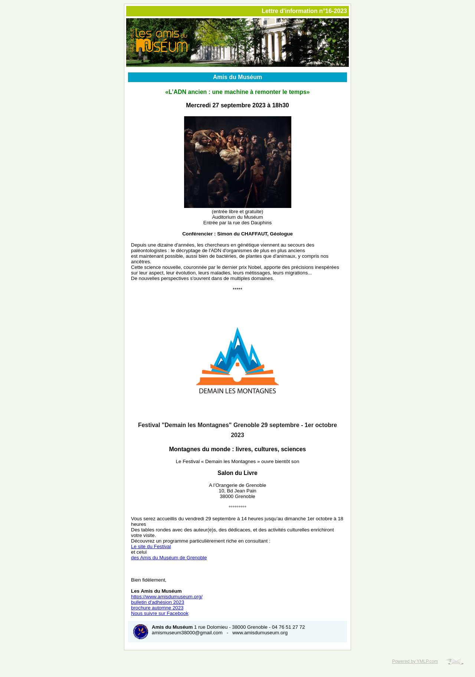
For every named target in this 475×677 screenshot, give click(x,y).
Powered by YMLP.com (415, 661)
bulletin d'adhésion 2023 (157, 602)
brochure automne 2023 (157, 608)
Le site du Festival (151, 546)
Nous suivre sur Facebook (160, 613)
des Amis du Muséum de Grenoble (169, 557)
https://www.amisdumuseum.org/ (167, 596)
